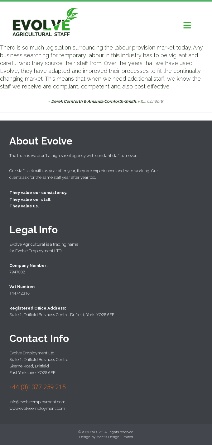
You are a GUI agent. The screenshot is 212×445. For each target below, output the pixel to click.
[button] (187, 24)
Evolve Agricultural (45, 22)
